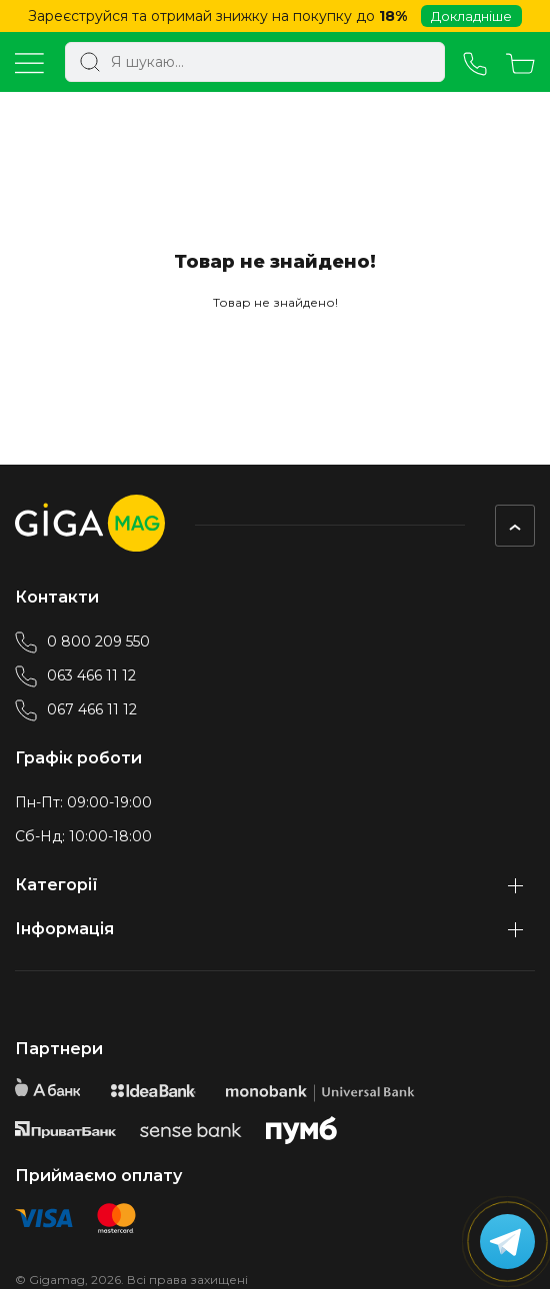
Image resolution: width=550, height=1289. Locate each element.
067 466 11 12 (76, 709)
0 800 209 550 (82, 641)
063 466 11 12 (75, 675)
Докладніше (471, 16)
